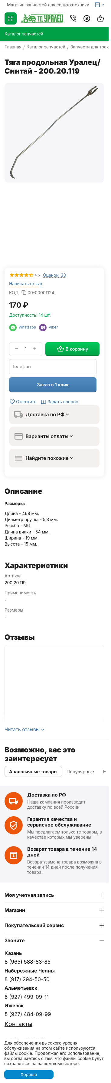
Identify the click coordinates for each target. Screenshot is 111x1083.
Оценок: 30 (54, 275)
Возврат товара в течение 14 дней (62, 852)
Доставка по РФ (46, 795)
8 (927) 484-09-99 (28, 1014)
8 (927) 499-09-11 (27, 997)
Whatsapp (24, 327)
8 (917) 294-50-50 (27, 979)
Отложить (22, 402)
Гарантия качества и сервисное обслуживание (59, 822)
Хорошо (29, 1074)
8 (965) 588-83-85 (28, 962)
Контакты (18, 1024)
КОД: (14, 292)
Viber (48, 327)
